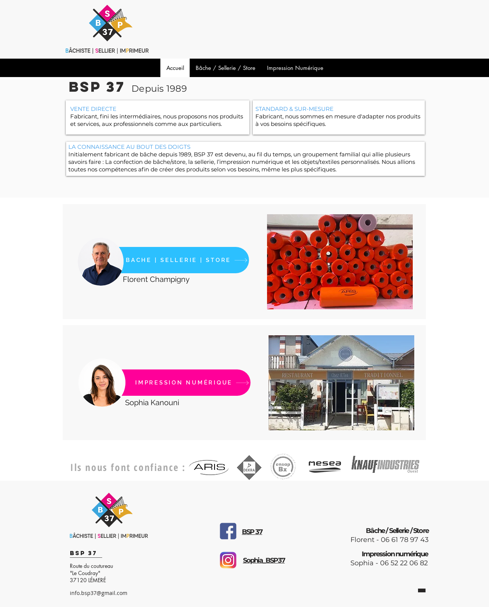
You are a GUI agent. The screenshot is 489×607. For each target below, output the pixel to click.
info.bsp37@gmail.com (98, 592)
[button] (340, 261)
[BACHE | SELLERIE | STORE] (168, 260)
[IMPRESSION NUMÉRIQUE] (170, 382)
